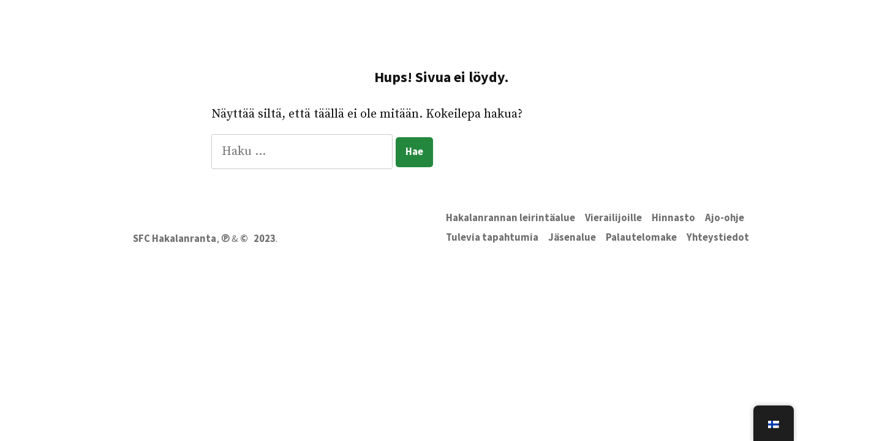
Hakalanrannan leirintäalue (510, 217)
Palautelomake (641, 237)
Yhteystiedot (718, 237)
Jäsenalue (572, 237)
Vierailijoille (613, 217)
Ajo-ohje (724, 217)
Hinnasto (673, 217)
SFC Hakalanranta (174, 238)
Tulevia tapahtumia (492, 237)
